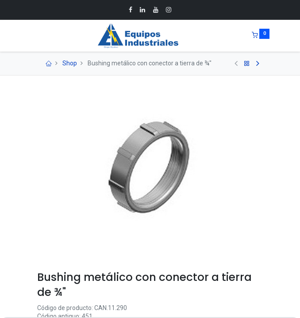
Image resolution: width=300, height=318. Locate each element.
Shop (69, 63)
